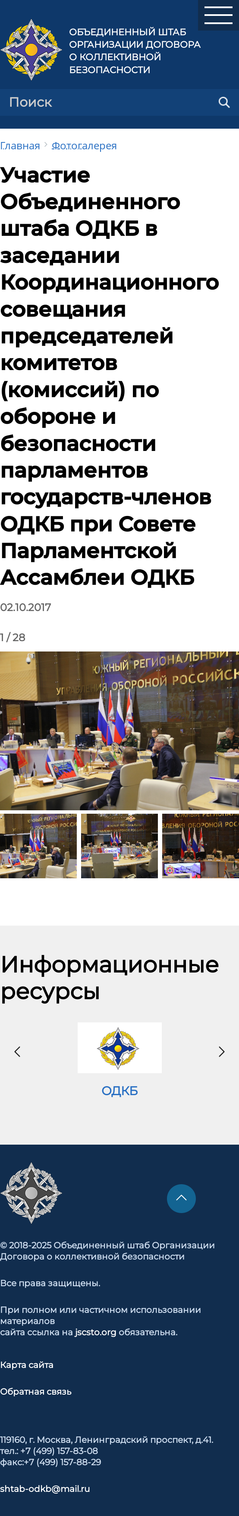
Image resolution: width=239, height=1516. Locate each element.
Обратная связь (35, 1391)
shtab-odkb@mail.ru (45, 1489)
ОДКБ (119, 1091)
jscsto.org (95, 1332)
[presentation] (17, 1051)
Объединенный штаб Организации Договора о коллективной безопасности (135, 51)
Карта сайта (26, 1365)
